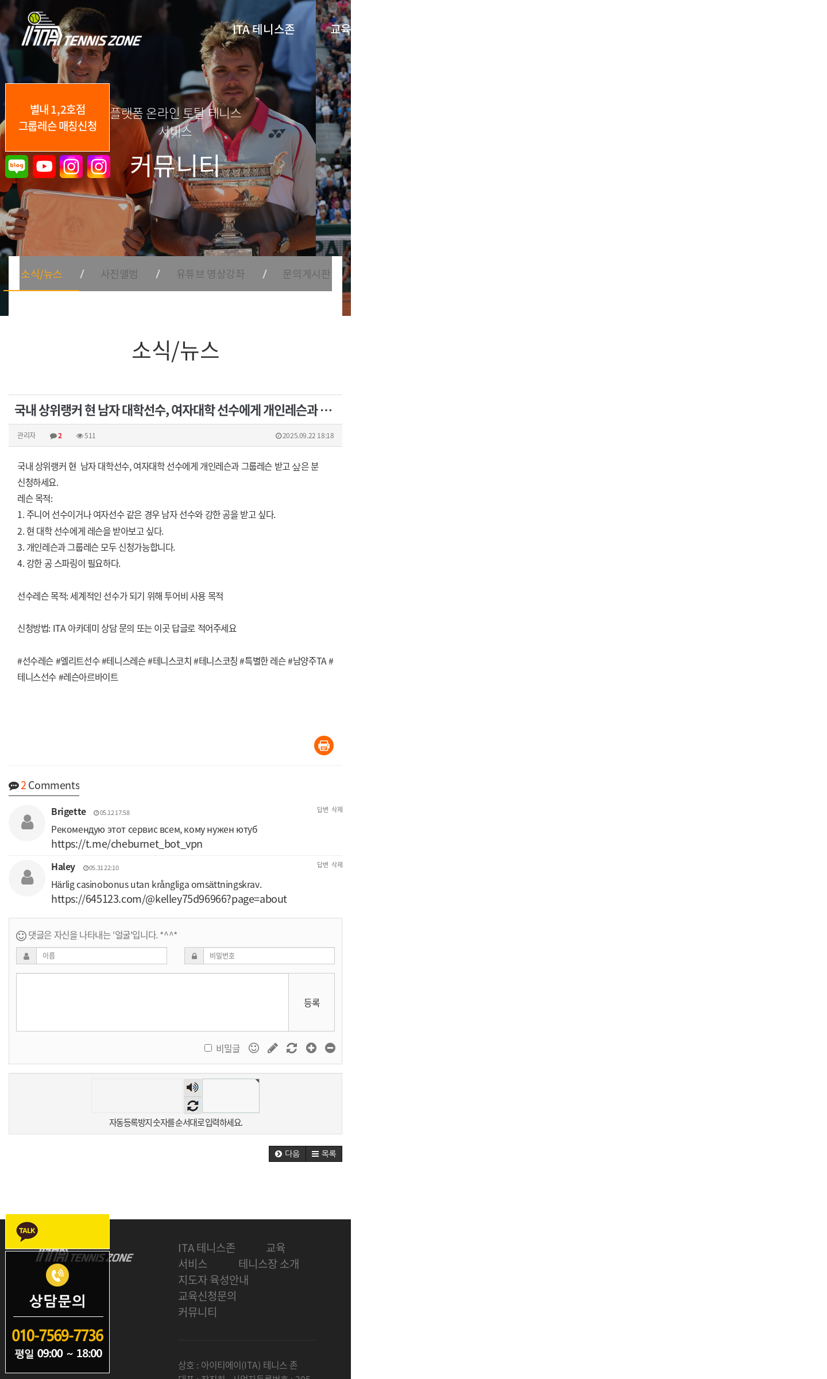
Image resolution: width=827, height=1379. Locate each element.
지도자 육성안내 (476, 1235)
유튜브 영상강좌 (449, 262)
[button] (752, 1141)
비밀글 (675, 1031)
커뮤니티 (650, 1235)
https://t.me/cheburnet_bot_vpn (373, 832)
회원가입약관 (512, 1317)
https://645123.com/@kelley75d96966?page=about (421, 877)
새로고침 (431, 1089)
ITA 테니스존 (206, 1235)
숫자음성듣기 (431, 1071)
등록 (776, 984)
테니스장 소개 (379, 1235)
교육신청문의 (572, 1235)
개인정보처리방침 (446, 1317)
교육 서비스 (292, 1235)
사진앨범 (352, 262)
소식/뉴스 (270, 262)
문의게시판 (553, 262)
